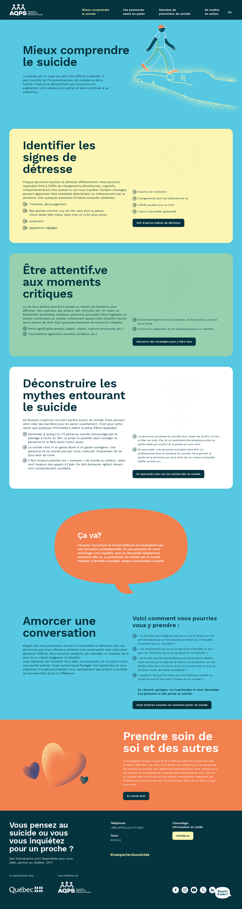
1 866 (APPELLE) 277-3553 (126, 827)
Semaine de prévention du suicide (174, 11)
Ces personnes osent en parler (134, 11)
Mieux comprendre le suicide (95, 11)
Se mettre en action (212, 11)
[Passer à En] (229, 12)
